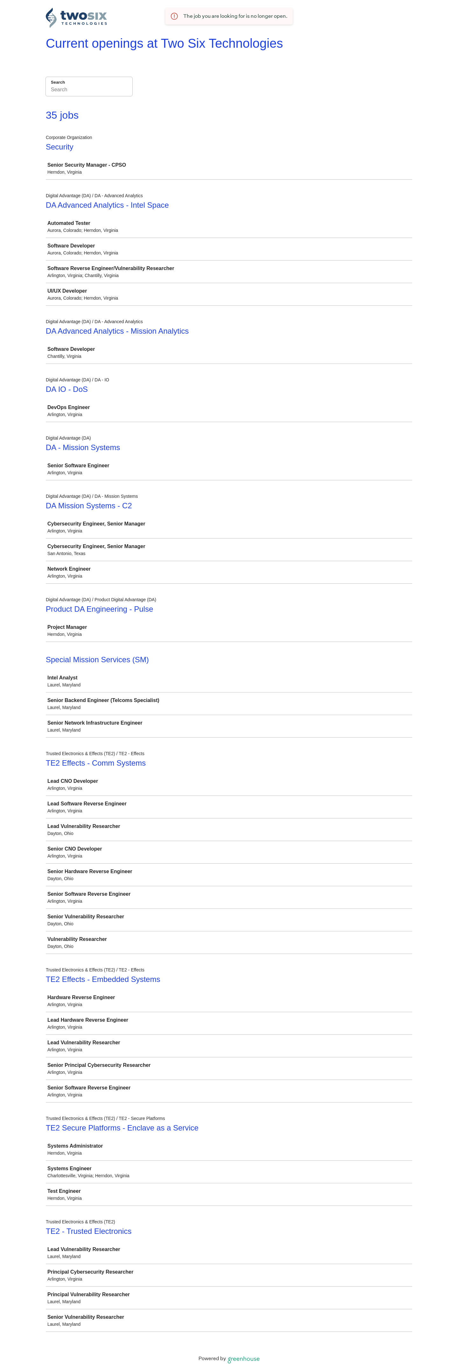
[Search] (89, 90)
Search (58, 82)
